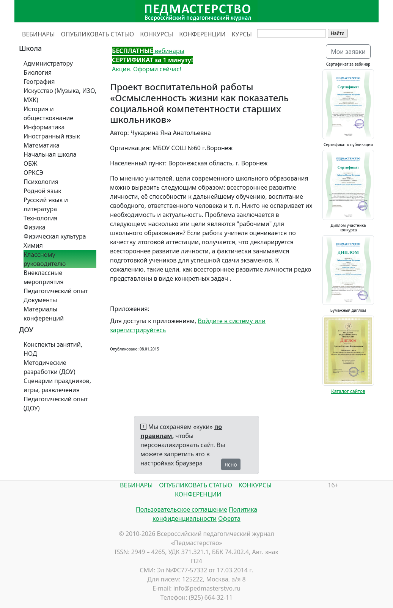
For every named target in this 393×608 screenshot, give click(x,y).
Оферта (229, 518)
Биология (38, 72)
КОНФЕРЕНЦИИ (202, 34)
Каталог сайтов (348, 391)
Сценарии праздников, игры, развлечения (57, 385)
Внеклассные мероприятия (44, 277)
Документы (40, 300)
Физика (35, 227)
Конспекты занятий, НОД (53, 349)
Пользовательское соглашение (181, 509)
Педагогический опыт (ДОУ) (56, 403)
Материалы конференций (44, 313)
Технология (40, 218)
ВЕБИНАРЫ (38, 34)
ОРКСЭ (33, 172)
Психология (41, 182)
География (39, 81)
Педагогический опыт (56, 291)
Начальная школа (50, 154)
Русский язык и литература (46, 204)
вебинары (148, 51)
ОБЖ (30, 163)
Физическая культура (55, 236)
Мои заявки (348, 51)
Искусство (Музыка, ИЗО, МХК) (60, 95)
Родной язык (42, 191)
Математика (42, 145)
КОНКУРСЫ (156, 34)
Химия (33, 245)
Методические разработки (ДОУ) (49, 367)
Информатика (44, 127)
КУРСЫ (242, 34)
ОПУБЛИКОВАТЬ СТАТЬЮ (97, 34)
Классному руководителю (45, 259)
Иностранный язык (52, 136)
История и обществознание (48, 113)
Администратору (48, 63)
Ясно (231, 464)
